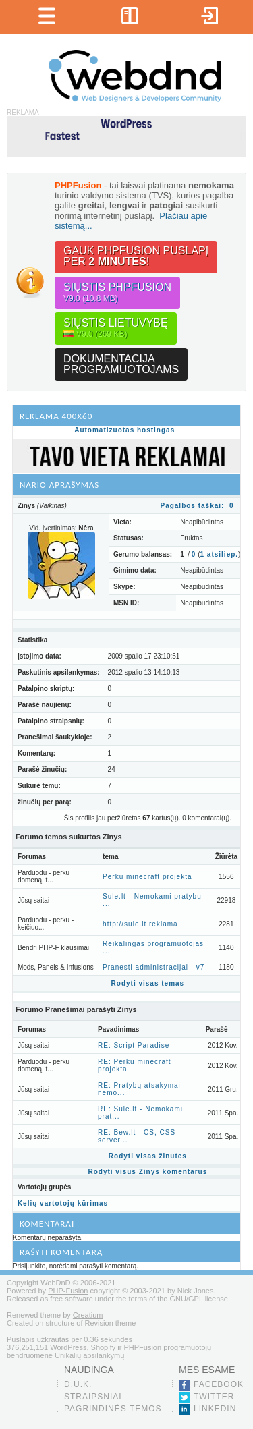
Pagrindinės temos (113, 1408)
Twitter (214, 1396)
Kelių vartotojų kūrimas (63, 1203)
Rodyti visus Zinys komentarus (147, 1171)
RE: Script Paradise (133, 1045)
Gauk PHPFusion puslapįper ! (135, 256)
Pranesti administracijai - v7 (153, 967)
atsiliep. (219, 554)
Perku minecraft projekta (147, 876)
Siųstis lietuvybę (115, 328)
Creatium (88, 1315)
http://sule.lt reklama (140, 924)
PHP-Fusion (68, 1291)
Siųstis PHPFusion (117, 292)
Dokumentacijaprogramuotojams (121, 364)
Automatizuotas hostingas (124, 430)
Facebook (219, 1384)
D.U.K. (78, 1384)
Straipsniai (93, 1396)
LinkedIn (215, 1408)
